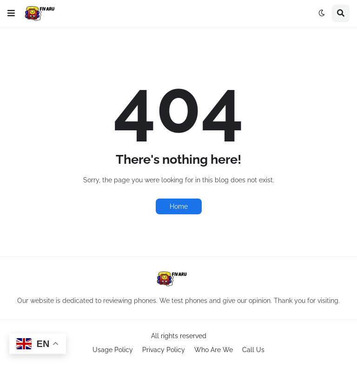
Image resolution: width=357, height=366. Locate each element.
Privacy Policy (163, 349)
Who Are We (213, 349)
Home (179, 206)
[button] (11, 13)
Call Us (253, 349)
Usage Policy (113, 349)
